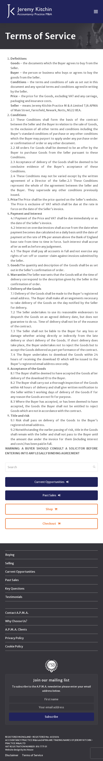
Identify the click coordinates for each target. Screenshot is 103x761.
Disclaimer (11, 755)
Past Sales (12, 580)
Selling (9, 563)
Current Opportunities (20, 571)
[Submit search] (94, 467)
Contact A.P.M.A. (17, 612)
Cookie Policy (14, 646)
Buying (9, 554)
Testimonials (13, 597)
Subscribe (51, 716)
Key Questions (14, 588)
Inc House (28, 749)
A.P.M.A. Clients (16, 629)
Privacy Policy (14, 638)
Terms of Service (32, 755)
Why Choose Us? (16, 621)
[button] (96, 11)
